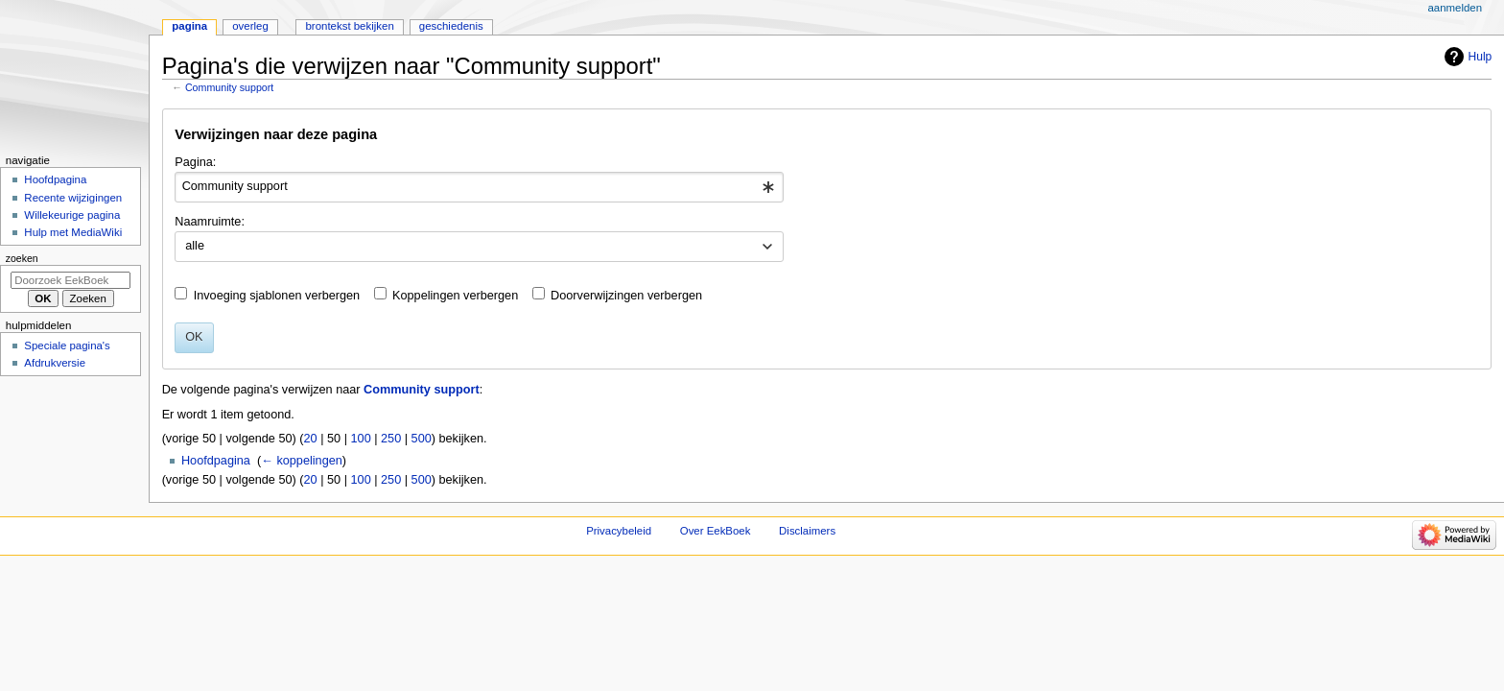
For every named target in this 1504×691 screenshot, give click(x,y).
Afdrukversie (54, 363)
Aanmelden (1454, 7)
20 (310, 438)
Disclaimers (807, 530)
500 (421, 438)
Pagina (189, 26)
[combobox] (479, 187)
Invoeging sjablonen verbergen (277, 295)
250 (391, 438)
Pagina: (195, 162)
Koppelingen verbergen (455, 295)
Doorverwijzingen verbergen (626, 295)
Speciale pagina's (66, 345)
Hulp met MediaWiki (73, 232)
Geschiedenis (451, 26)
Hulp (1480, 56)
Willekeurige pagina (72, 215)
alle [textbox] (194, 245)
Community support (229, 87)
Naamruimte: (210, 221)
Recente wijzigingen (73, 197)
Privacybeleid (618, 530)
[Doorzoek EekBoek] (70, 280)
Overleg (250, 26)
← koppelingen (301, 460)
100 (361, 438)
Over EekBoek (715, 530)
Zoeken (22, 258)
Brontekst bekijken (349, 26)
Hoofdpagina (215, 460)
